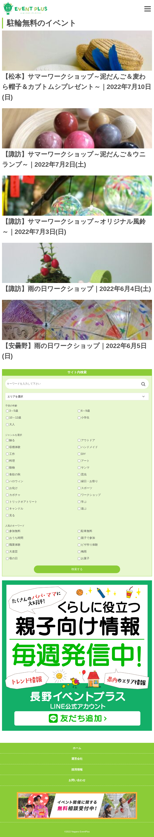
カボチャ (13, 494)
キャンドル (14, 508)
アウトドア (86, 440)
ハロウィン (14, 481)
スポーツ (85, 488)
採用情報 (77, 769)
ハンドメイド (88, 447)
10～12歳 (13, 417)
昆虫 (82, 474)
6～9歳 (84, 410)
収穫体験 (13, 447)
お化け (12, 488)
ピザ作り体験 (88, 544)
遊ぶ (82, 508)
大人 (10, 424)
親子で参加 (86, 537)
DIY (82, 453)
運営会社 (77, 758)
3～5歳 (12, 410)
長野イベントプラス (25, 8)
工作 (10, 453)
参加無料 (13, 531)
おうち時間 (14, 537)
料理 (10, 460)
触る (10, 440)
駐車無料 (85, 531)
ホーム (77, 748)
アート (83, 460)
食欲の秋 (13, 474)
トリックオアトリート (21, 501)
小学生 (83, 417)
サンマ (83, 467)
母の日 (12, 558)
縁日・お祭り (88, 481)
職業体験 (13, 544)
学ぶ (82, 501)
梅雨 (82, 551)
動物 (10, 467)
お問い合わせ (77, 780)
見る (10, 515)
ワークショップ (89, 494)
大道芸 (12, 551)
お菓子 (83, 558)
